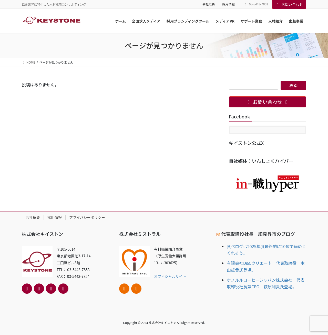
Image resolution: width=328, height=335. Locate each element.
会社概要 (208, 4)
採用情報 (228, 4)
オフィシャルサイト (170, 276)
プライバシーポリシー (87, 217)
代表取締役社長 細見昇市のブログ (258, 233)
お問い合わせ (289, 4)
